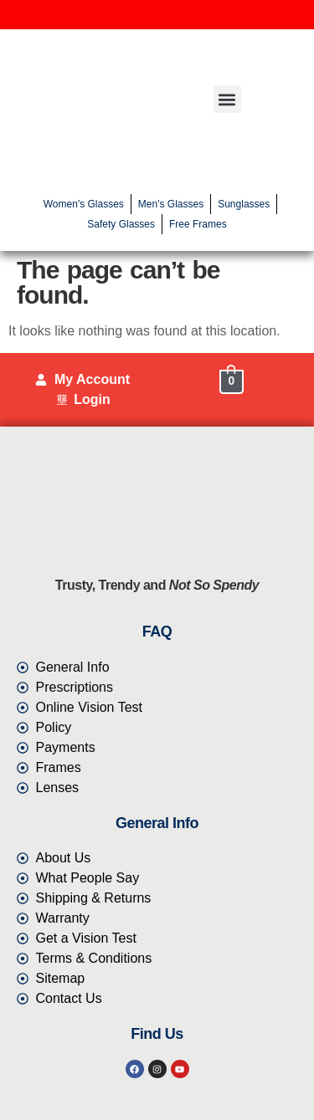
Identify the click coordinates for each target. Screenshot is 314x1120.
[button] (227, 99)
